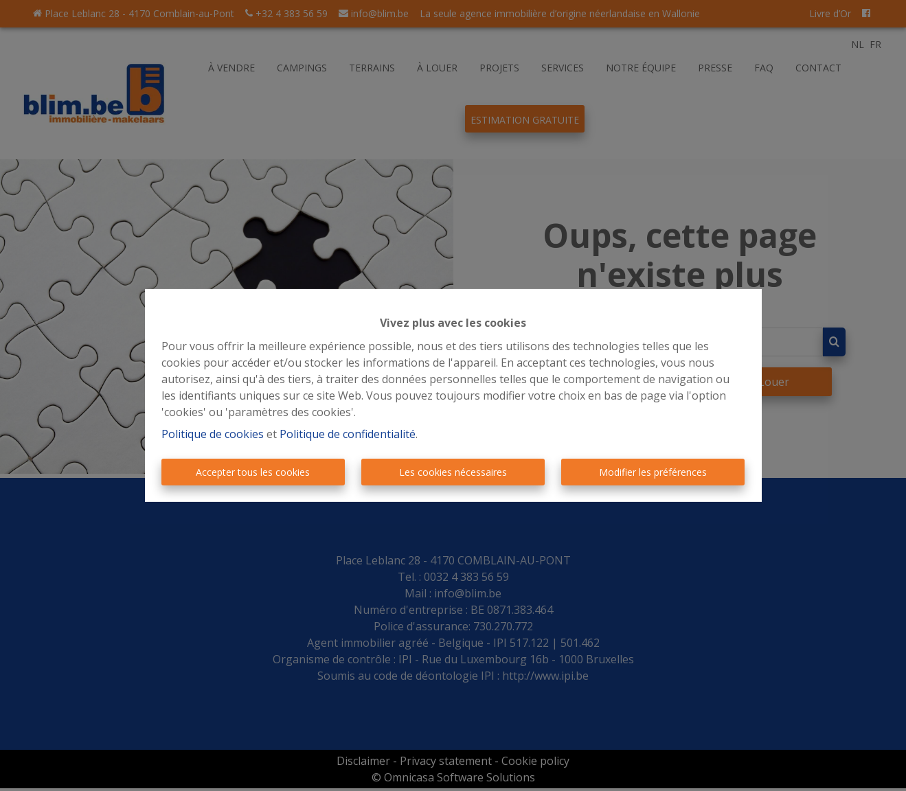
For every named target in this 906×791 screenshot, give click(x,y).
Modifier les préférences (653, 472)
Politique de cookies (212, 434)
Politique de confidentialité (348, 434)
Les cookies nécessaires (453, 472)
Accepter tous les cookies (253, 472)
